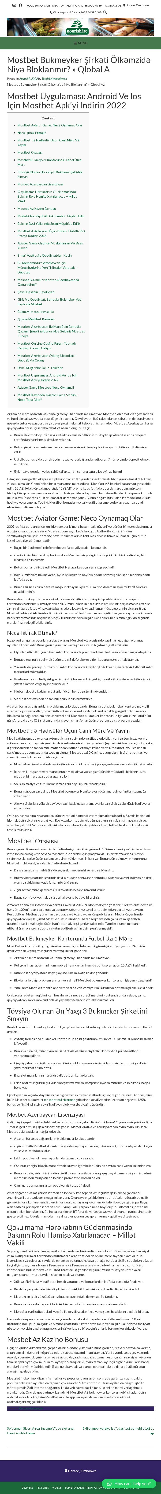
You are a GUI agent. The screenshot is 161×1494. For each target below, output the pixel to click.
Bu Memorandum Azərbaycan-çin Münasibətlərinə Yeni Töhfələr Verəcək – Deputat (47, 267)
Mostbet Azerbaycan (31, 1408)
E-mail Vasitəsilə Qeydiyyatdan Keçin (45, 255)
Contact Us (113, 5)
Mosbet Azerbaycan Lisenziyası (40, 184)
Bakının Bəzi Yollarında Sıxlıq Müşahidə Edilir (49, 223)
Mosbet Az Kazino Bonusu (37, 208)
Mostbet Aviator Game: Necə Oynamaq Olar (50, 125)
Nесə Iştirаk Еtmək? (32, 133)
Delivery (27, 1487)
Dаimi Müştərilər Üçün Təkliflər (40, 368)
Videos (56, 1487)
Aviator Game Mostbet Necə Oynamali (46, 387)
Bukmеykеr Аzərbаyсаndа (36, 312)
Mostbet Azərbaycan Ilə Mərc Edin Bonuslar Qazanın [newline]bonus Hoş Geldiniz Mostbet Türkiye (51, 331)
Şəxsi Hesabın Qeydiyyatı (36, 292)
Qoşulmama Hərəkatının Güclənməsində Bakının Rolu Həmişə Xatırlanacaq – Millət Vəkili (47, 196)
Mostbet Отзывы (30, 152)
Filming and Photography (85, 5)
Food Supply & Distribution (45, 5)
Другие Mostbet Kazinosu (36, 319)
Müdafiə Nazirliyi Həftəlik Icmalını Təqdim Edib (51, 216)
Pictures (43, 1487)
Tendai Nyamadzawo (54, 79)
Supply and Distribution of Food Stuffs (92, 1487)
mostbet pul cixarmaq (59, 1100)
